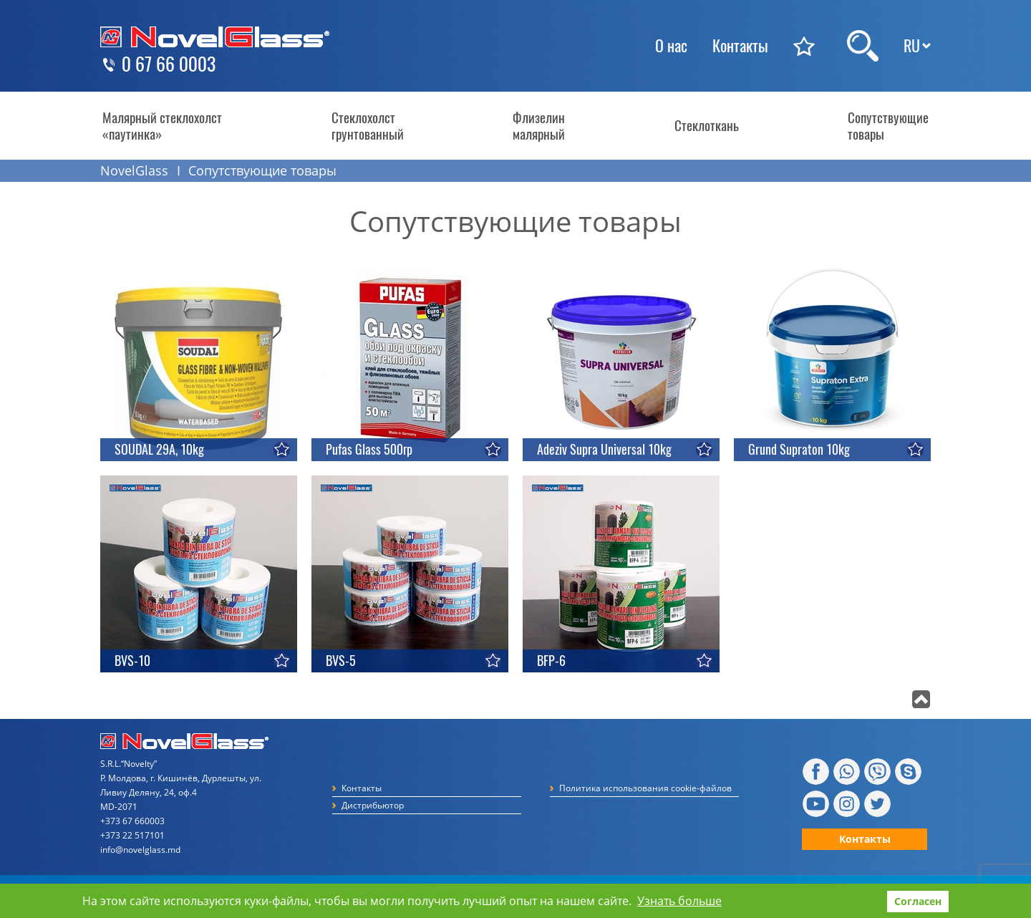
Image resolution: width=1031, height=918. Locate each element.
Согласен (918, 901)
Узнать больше (679, 901)
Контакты (740, 46)
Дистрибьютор (373, 805)
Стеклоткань (706, 125)
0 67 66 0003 (169, 64)
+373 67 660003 (132, 821)
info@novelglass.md (140, 850)
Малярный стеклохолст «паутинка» (162, 125)
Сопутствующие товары (888, 125)
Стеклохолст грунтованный (367, 125)
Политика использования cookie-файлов (645, 788)
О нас (671, 46)
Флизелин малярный (539, 125)
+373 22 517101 (132, 835)
